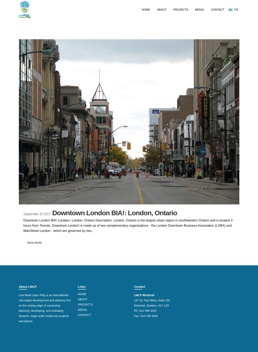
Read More (34, 242)
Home (82, 294)
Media (82, 309)
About (83, 299)
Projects (85, 304)
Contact (84, 315)
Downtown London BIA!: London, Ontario (114, 213)
